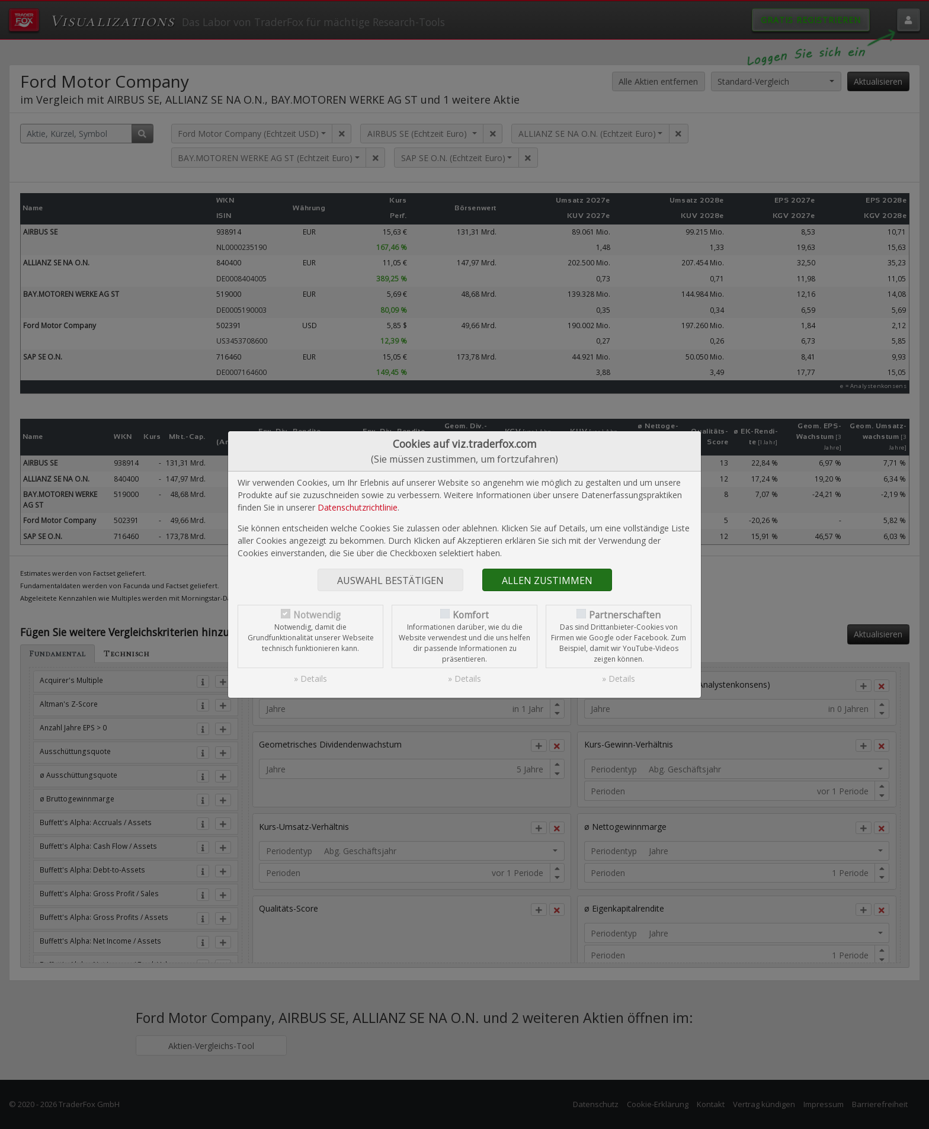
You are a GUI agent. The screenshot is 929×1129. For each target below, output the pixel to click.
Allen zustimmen (547, 580)
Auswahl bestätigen (390, 580)
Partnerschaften (625, 615)
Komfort (471, 615)
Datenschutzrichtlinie (358, 507)
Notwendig (317, 615)
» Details (310, 678)
